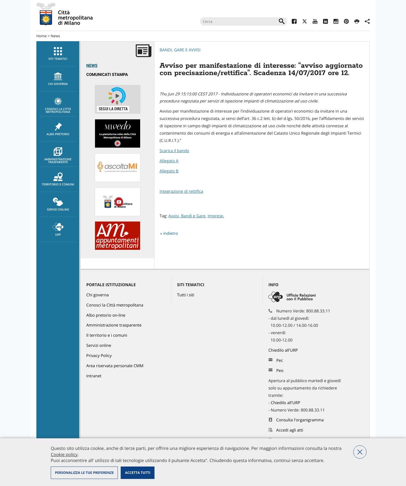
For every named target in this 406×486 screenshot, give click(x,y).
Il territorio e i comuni (106, 335)
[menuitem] (57, 53)
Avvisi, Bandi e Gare (187, 216)
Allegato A (169, 161)
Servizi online (58, 205)
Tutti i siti (185, 295)
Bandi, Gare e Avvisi (180, 50)
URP (58, 230)
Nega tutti (360, 452)
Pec (279, 360)
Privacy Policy (99, 355)
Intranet (94, 376)
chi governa (58, 79)
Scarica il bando (174, 151)
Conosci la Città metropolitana (58, 105)
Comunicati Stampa (107, 74)
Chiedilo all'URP (283, 350)
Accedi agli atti (289, 430)
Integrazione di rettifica (181, 191)
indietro (170, 233)
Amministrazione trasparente (58, 155)
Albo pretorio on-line (105, 315)
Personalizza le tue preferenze (84, 472)
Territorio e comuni (58, 179)
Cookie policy (64, 454)
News (55, 35)
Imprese (215, 216)
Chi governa (97, 295)
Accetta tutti (137, 472)
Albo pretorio (58, 129)
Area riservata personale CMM (115, 366)
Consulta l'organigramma (300, 420)
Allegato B (169, 171)
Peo (279, 370)
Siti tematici (58, 54)
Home (41, 35)
